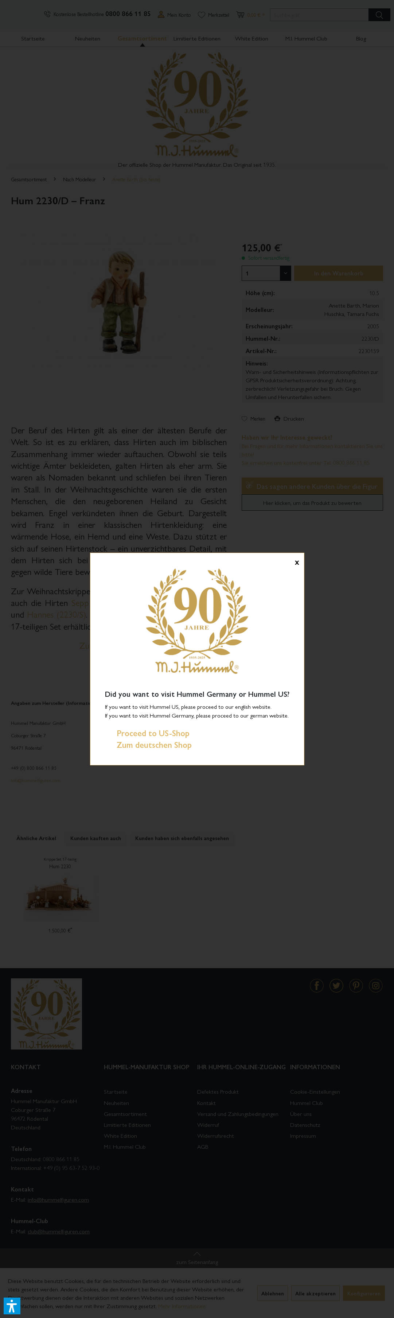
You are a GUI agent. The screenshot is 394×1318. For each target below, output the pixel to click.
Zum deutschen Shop (148, 744)
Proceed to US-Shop (147, 733)
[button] (12, 1306)
